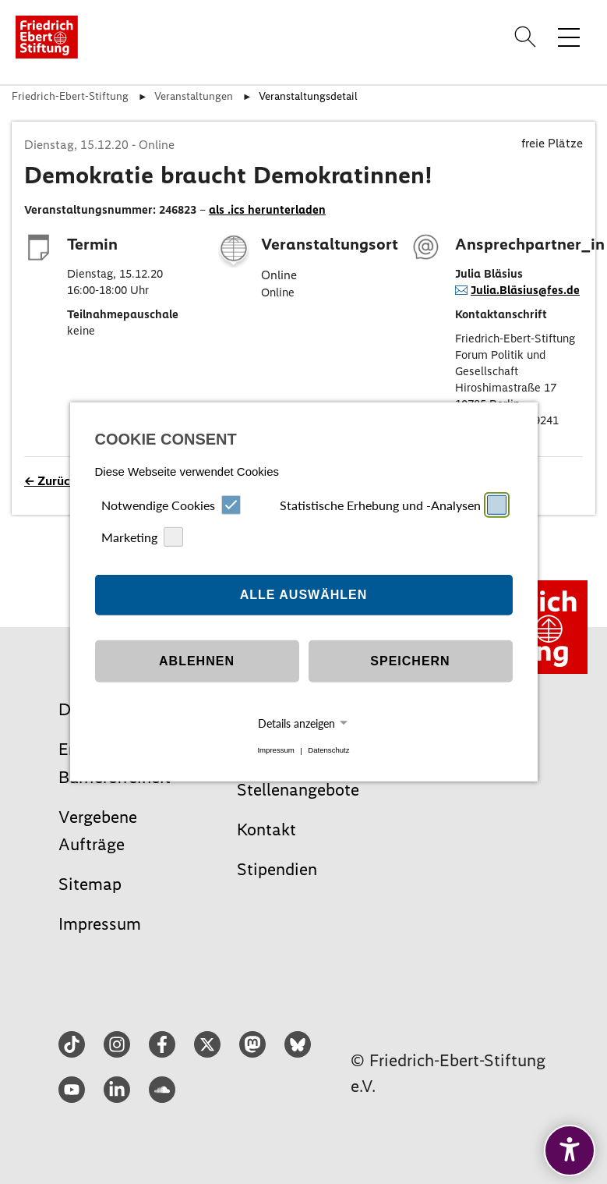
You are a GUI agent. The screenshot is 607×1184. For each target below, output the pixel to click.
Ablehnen (197, 661)
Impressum (275, 750)
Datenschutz (328, 750)
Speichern (410, 661)
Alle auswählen (304, 594)
